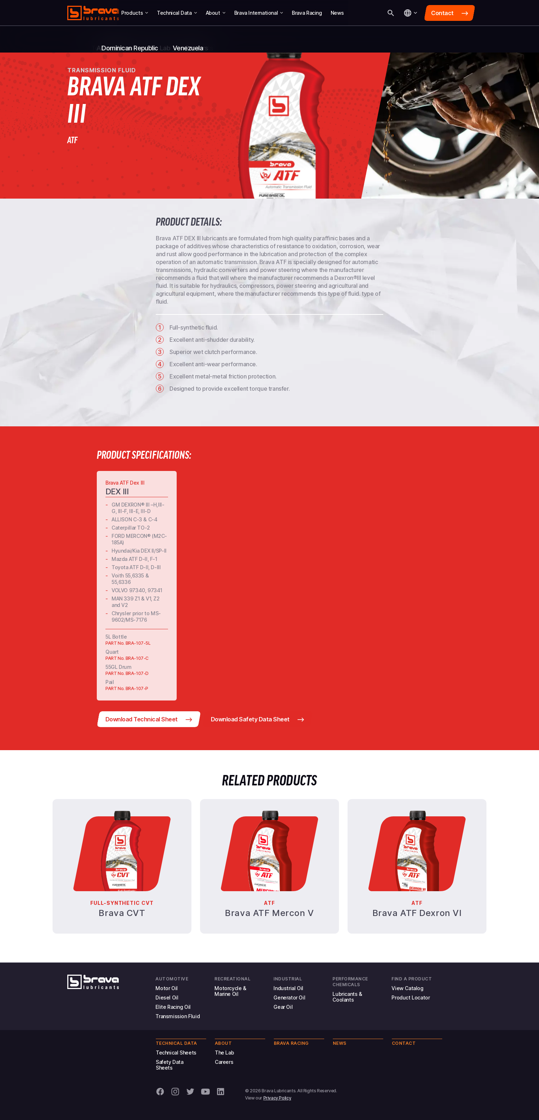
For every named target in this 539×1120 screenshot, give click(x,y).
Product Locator (410, 997)
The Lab (224, 1052)
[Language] (410, 13)
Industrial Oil (288, 988)
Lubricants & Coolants (347, 997)
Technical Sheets (176, 1052)
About (216, 13)
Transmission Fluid (177, 1016)
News (337, 13)
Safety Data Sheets (170, 1065)
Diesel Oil (166, 997)
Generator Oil (289, 997)
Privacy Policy (277, 1098)
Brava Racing (307, 13)
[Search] (390, 13)
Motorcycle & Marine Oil (230, 991)
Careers (224, 1062)
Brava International (259, 13)
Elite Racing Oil (173, 1007)
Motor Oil (166, 988)
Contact (404, 1043)
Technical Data (177, 13)
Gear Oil (283, 1007)
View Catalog (407, 988)
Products (134, 13)
